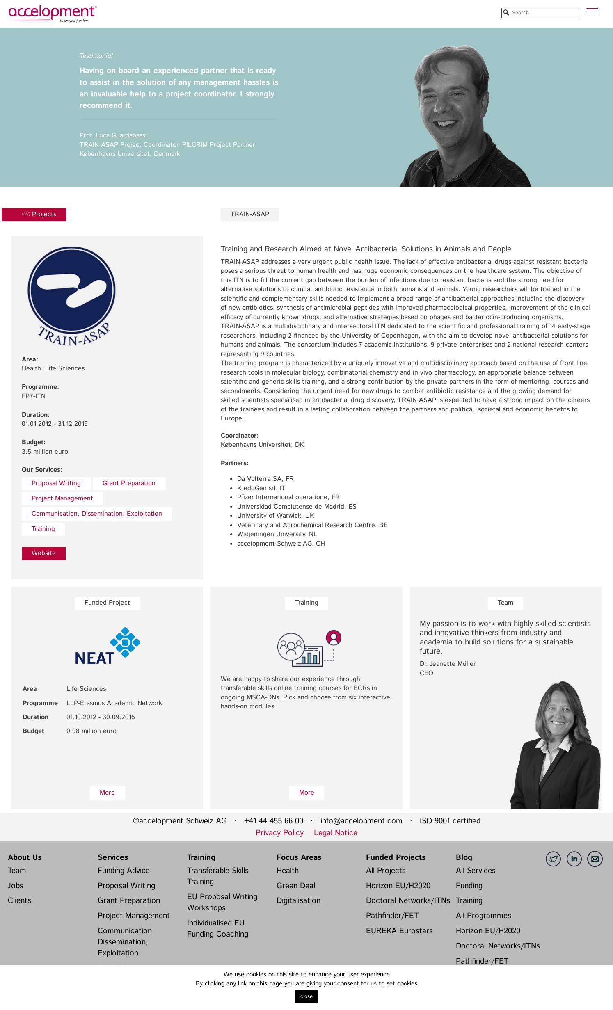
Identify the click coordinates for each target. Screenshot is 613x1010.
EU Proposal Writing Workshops (222, 902)
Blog (464, 857)
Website (44, 553)
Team (17, 870)
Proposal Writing (56, 483)
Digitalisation (298, 900)
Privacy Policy (280, 833)
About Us (24, 857)
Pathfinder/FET (392, 915)
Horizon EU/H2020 (398, 885)
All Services (476, 870)
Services (113, 857)
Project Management (62, 498)
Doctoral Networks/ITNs (408, 900)
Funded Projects (395, 857)
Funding (469, 885)
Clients (19, 900)
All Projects (386, 870)
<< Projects (39, 214)
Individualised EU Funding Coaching (217, 928)
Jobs (15, 885)
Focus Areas (299, 857)
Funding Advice (124, 870)
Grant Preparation (129, 483)
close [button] (306, 997)
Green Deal (296, 885)
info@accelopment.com (361, 821)
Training (43, 529)
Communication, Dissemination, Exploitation (97, 514)
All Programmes (483, 915)
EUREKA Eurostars (399, 931)
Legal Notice (335, 833)
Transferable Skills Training (218, 876)
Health (288, 870)
